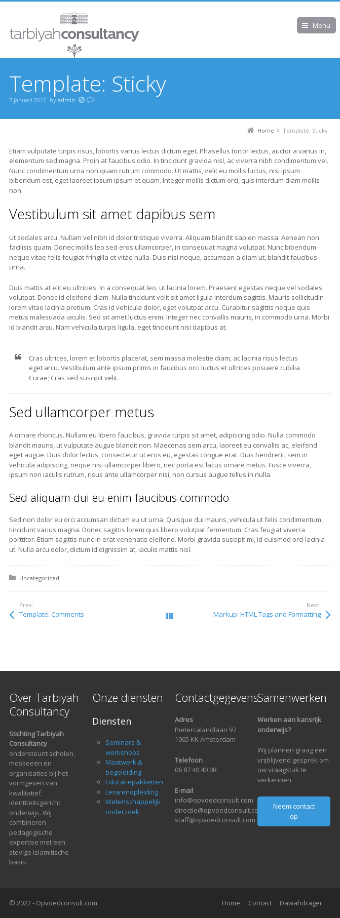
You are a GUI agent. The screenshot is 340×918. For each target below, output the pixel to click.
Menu (321, 25)
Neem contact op (294, 811)
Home (231, 902)
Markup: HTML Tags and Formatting (267, 614)
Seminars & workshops (123, 747)
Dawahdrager (301, 902)
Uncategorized (39, 578)
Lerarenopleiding (131, 791)
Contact (260, 902)
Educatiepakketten (134, 781)
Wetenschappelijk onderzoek (133, 806)
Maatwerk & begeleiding (123, 767)
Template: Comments (51, 614)
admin (66, 100)
